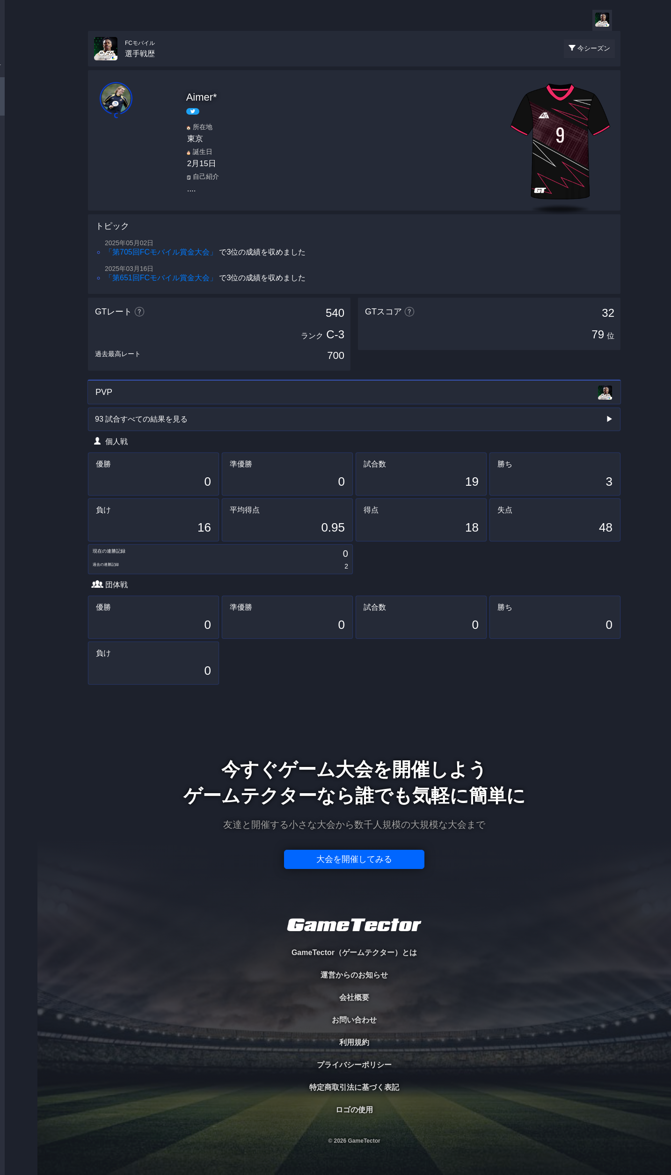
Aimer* (201, 97)
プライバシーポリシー (354, 1065)
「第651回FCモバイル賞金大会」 (161, 278)
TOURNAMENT (18, 66)
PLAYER (19, 104)
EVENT (19, 220)
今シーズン (593, 48)
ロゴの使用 (354, 1110)
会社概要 (354, 997)
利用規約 (354, 1042)
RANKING (18, 181)
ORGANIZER (18, 143)
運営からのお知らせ (354, 975)
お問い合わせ (354, 1020)
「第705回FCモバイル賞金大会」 (161, 252)
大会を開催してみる (354, 859)
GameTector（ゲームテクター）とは (354, 952)
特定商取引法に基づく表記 (354, 1087)
